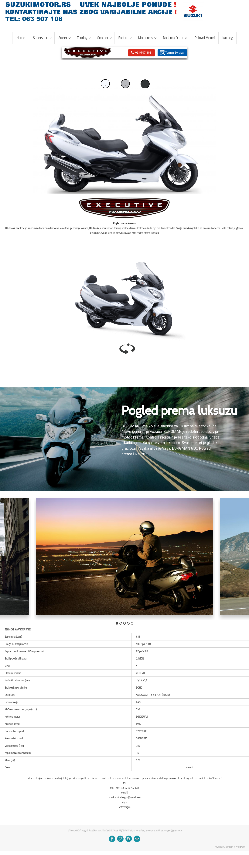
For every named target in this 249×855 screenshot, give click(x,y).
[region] (124, 52)
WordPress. (240, 847)
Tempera (229, 847)
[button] (145, 83)
